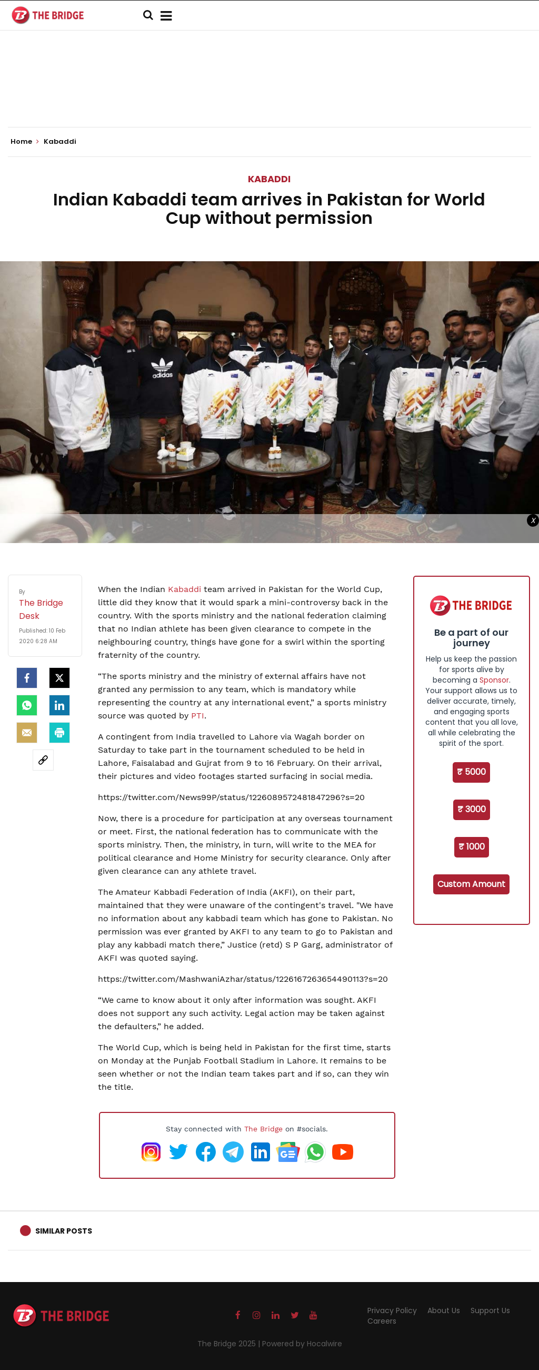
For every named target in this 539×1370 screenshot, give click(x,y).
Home (25, 141)
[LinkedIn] (59, 705)
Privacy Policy (392, 1310)
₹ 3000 (471, 809)
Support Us (490, 1310)
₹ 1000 (471, 847)
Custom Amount (471, 884)
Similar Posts (63, 1231)
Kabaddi (269, 178)
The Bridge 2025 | (229, 1343)
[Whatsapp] (26, 705)
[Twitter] (59, 677)
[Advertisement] (269, 94)
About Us (443, 1310)
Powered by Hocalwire (302, 1343)
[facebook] (26, 677)
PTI (197, 716)
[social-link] (43, 760)
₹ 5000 (471, 772)
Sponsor (494, 680)
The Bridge (263, 1129)
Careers (381, 1321)
